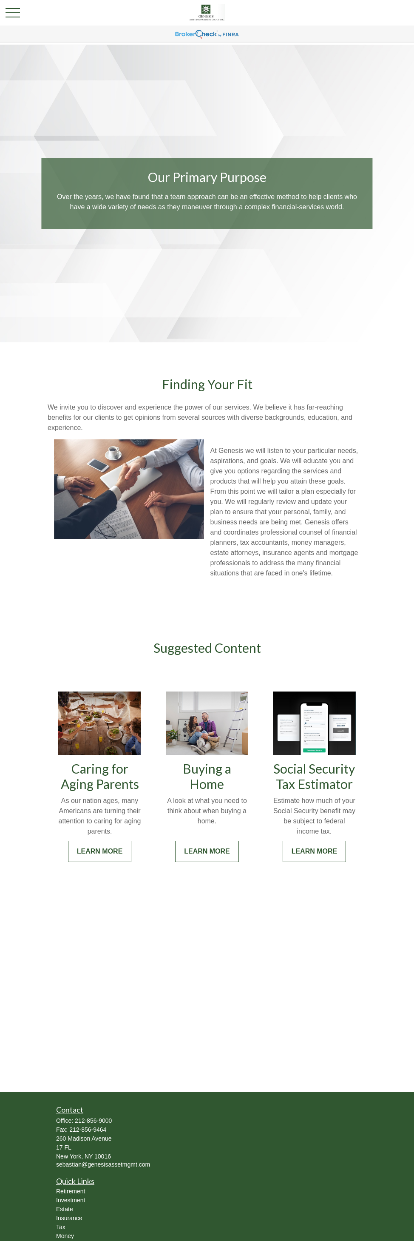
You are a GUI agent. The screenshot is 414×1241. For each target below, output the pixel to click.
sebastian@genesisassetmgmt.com (103, 1164)
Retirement (70, 1191)
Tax (60, 1227)
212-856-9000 (93, 1120)
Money (65, 1235)
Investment (70, 1200)
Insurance (69, 1218)
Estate (64, 1209)
